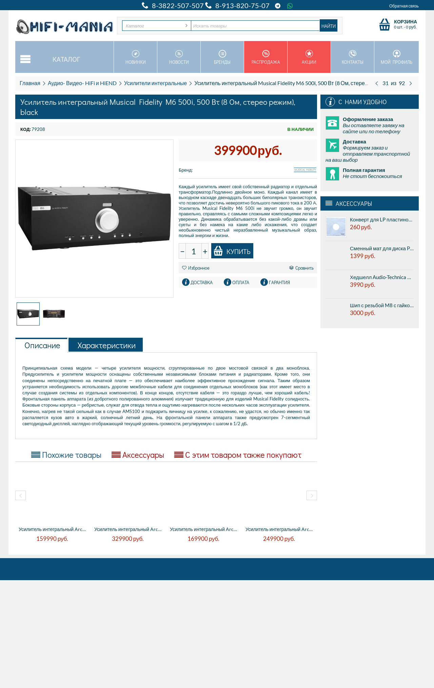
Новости (178, 57)
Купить (232, 251)
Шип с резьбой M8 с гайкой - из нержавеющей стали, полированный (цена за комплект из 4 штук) (382, 305)
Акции (309, 57)
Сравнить (301, 268)
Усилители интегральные (155, 83)
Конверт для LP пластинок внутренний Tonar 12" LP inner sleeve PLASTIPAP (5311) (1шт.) (382, 219)
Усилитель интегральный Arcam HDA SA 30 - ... (128, 529)
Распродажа (265, 57)
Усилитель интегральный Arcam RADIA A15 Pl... (204, 529)
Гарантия (279, 282)
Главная (30, 83)
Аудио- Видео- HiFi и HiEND (82, 83)
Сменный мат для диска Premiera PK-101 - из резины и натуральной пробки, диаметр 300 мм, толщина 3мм (382, 248)
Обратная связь (404, 5)
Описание (42, 345)
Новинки (135, 57)
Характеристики (107, 345)
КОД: (25, 129)
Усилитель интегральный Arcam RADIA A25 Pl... (279, 529)
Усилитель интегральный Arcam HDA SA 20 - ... (53, 529)
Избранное (196, 268)
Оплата (240, 282)
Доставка (202, 282)
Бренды (222, 57)
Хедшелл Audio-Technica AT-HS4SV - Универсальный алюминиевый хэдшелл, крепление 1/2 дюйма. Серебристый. (382, 277)
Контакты (352, 57)
